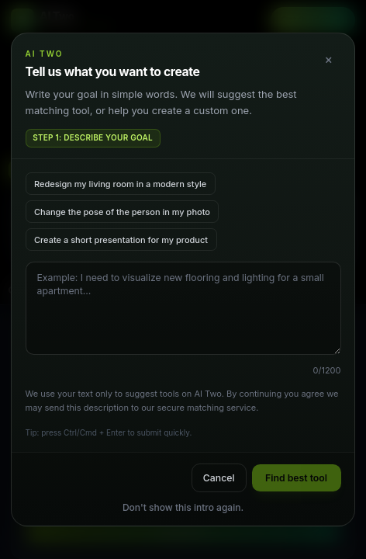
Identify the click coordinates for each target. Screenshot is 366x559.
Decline (183, 464)
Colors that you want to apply (73, 290)
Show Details (183, 432)
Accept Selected (183, 497)
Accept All (183, 530)
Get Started (313, 19)
